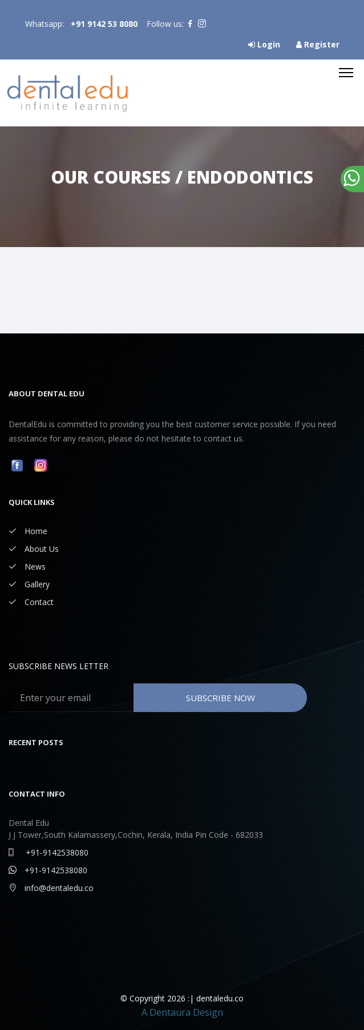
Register (317, 44)
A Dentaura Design (182, 1012)
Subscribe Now (220, 697)
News (27, 566)
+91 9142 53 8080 (104, 23)
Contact (31, 601)
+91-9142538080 (48, 852)
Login (264, 44)
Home (28, 531)
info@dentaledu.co (51, 887)
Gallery (29, 584)
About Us (34, 548)
